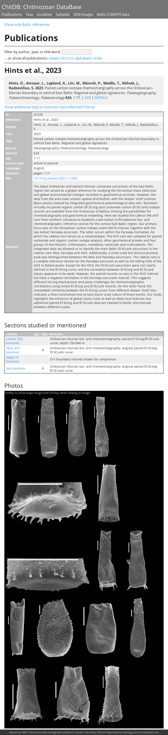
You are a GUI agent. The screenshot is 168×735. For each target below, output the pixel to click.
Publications (12, 14)
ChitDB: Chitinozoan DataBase (41, 7)
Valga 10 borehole (12, 359)
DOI (88, 97)
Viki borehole (15, 368)
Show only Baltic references (27, 24)
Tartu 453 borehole (13, 350)
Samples (63, 14)
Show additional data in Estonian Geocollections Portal (49, 107)
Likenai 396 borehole (14, 341)
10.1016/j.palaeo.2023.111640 (55, 178)
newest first (59, 58)
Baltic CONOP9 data (113, 14)
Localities (44, 14)
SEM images (83, 14)
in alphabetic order (87, 58)
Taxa (29, 14)
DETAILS (100, 97)
